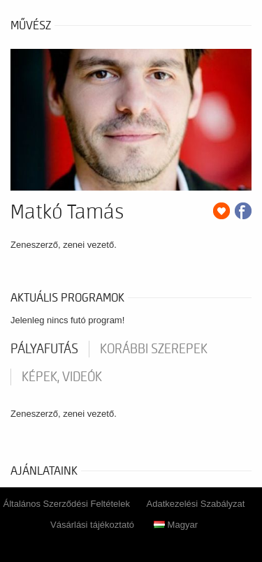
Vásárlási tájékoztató (92, 524)
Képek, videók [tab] (62, 377)
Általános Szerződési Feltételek (66, 503)
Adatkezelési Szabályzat (196, 503)
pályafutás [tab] (44, 349)
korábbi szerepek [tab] (154, 349)
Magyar (176, 524)
